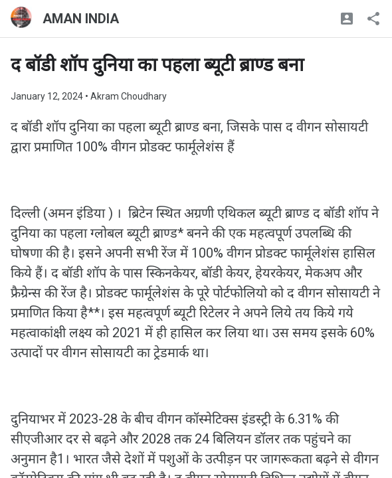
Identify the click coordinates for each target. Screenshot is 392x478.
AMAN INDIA (81, 19)
